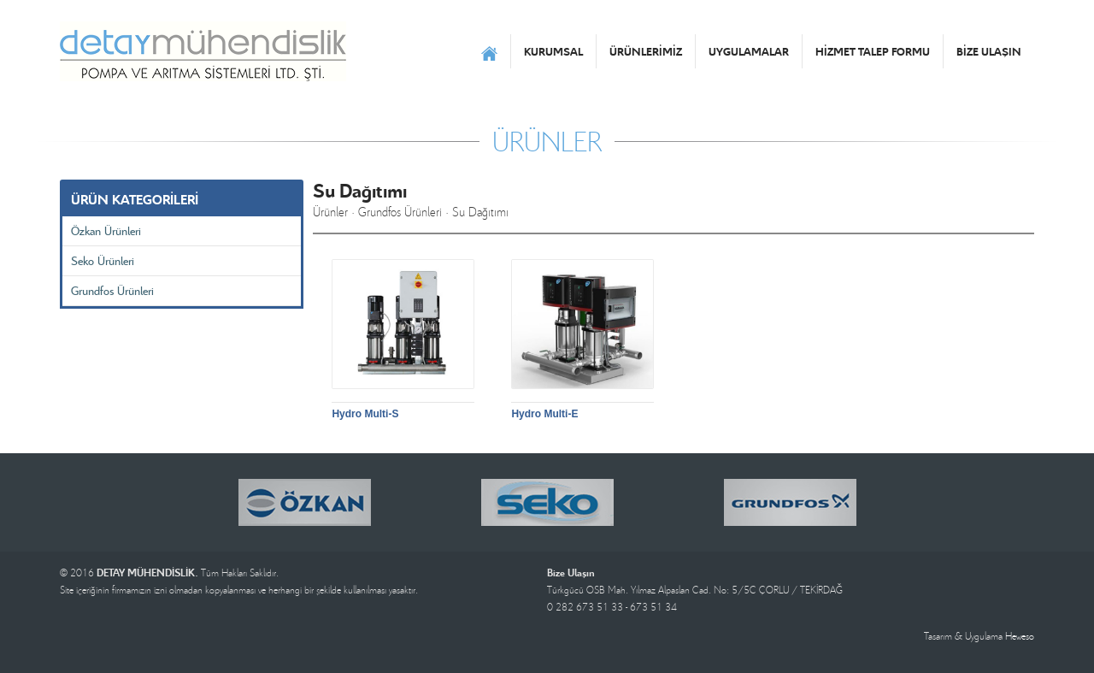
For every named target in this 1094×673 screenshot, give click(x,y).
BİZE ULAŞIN (988, 51)
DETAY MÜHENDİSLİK (203, 51)
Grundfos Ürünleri (112, 290)
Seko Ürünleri (102, 260)
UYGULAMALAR (749, 51)
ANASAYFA (489, 51)
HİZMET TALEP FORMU (872, 51)
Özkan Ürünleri (106, 230)
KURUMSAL (553, 51)
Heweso (1019, 636)
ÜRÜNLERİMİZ (645, 51)
